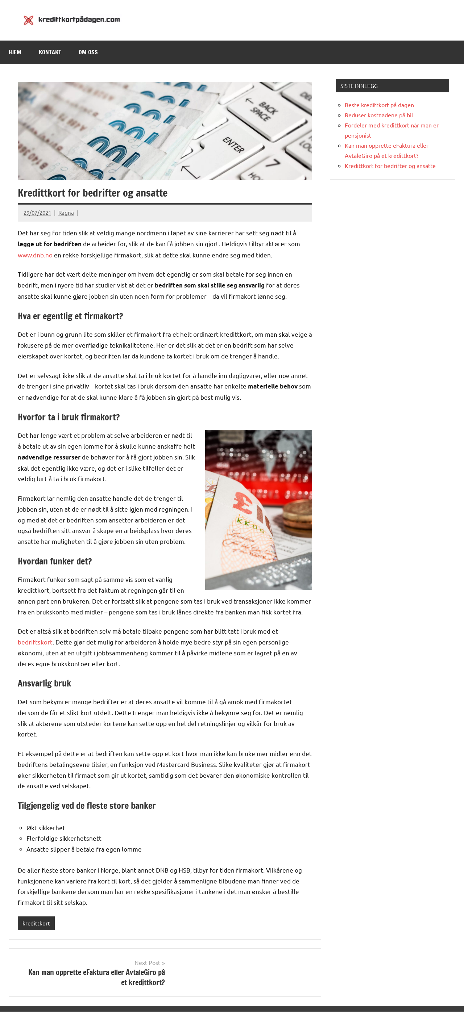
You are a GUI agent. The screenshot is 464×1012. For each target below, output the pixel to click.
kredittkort (36, 923)
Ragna (66, 212)
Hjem (15, 52)
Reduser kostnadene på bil (379, 114)
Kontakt (50, 52)
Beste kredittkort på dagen (379, 104)
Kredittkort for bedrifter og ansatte (390, 165)
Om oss (88, 52)
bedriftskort (35, 642)
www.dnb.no (35, 255)
